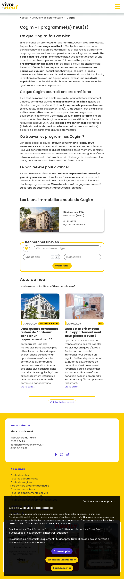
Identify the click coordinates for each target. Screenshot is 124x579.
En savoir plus (61, 551)
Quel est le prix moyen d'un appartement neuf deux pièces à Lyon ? (83, 332)
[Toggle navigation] (117, 6)
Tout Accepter (62, 568)
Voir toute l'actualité (62, 402)
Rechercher (62, 265)
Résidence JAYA (73, 212)
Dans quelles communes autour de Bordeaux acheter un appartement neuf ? (39, 334)
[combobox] (41, 257)
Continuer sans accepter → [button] (99, 501)
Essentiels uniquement (62, 559)
